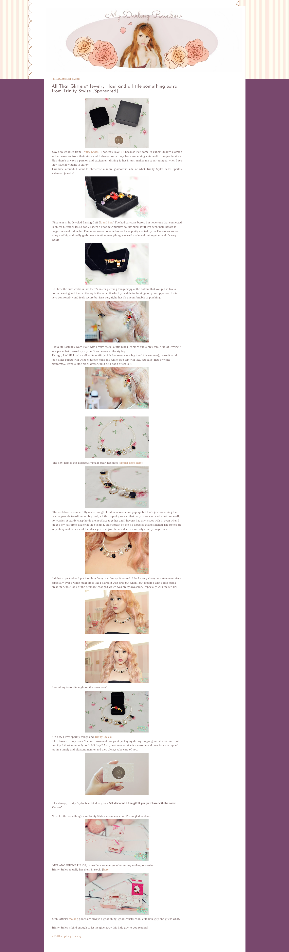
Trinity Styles (90, 152)
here (106, 869)
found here (106, 222)
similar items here (131, 462)
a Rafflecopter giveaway (67, 936)
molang (73, 919)
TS (122, 152)
